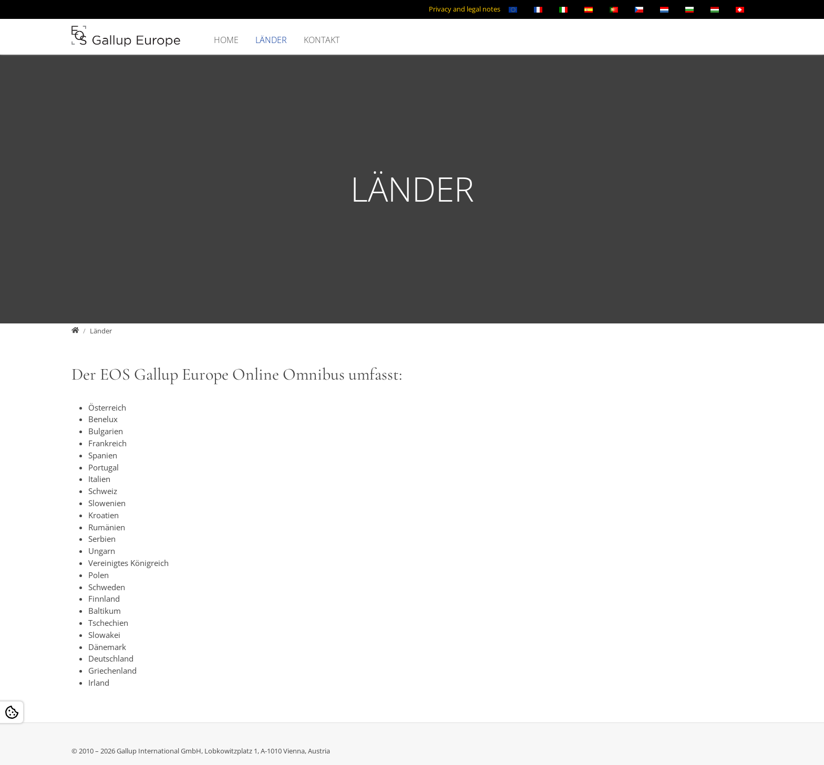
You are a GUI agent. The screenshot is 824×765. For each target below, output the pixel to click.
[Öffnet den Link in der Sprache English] (513, 9)
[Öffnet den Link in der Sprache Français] (538, 9)
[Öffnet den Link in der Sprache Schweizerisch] (740, 9)
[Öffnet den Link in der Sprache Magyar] (714, 9)
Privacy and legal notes (464, 9)
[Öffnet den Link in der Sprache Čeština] (639, 9)
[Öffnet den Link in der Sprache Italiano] (563, 9)
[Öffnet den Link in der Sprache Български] (689, 9)
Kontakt (321, 40)
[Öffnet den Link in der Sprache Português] (613, 9)
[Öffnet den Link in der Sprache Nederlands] (664, 9)
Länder (271, 40)
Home (226, 40)
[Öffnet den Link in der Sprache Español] (588, 9)
